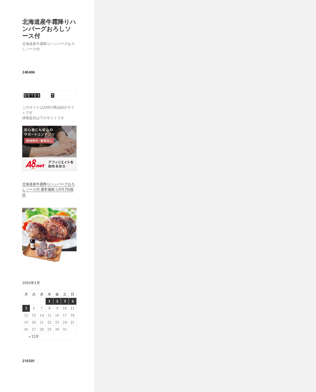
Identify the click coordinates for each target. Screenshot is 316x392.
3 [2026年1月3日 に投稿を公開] (65, 301)
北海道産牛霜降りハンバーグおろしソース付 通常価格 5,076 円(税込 (48, 189)
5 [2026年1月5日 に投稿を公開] (26, 308)
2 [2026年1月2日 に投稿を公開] (57, 301)
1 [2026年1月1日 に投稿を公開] (49, 301)
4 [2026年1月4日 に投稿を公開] (73, 301)
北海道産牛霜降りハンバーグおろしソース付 (49, 29)
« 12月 (34, 336)
